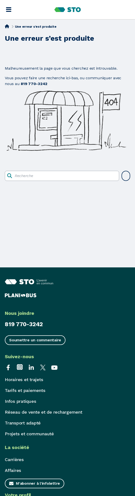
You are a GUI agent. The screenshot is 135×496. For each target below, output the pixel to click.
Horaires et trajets (24, 379)
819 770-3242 (24, 324)
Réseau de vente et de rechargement (43, 412)
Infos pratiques (20, 401)
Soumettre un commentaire (35, 340)
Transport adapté (23, 422)
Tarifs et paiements (25, 390)
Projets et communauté (29, 433)
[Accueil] (7, 26)
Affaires (13, 470)
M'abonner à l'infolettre (38, 483)
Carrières (14, 459)
